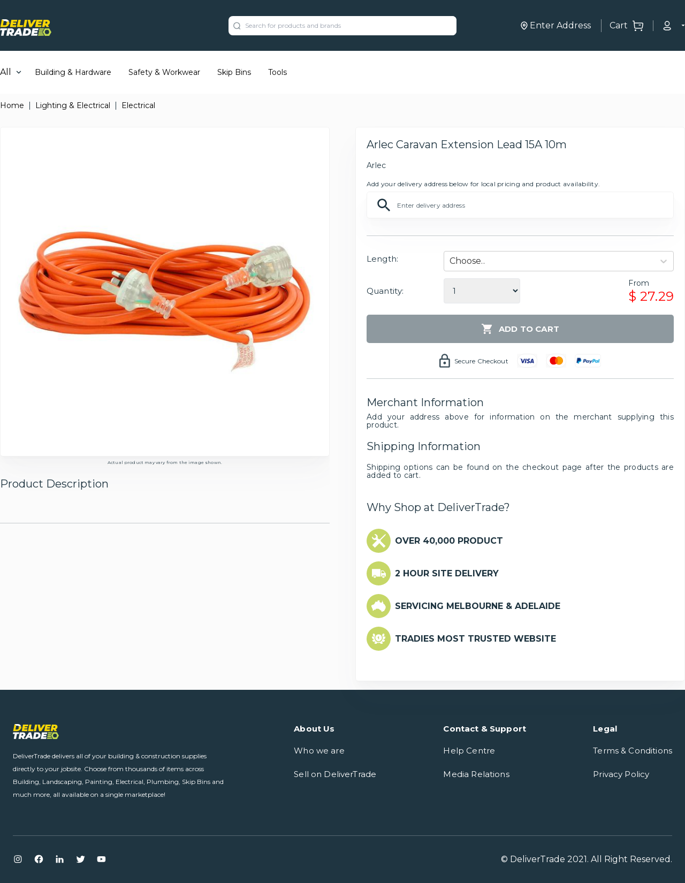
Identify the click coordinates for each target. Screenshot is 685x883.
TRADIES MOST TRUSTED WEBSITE (475, 639)
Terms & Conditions (632, 750)
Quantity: (385, 291)
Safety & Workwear (164, 72)
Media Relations (476, 774)
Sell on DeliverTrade (335, 774)
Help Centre (469, 750)
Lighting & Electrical (72, 105)
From (638, 283)
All (5, 72)
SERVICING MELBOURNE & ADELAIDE (477, 606)
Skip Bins (234, 72)
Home (12, 105)
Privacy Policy (621, 774)
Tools (277, 72)
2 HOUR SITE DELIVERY (447, 573)
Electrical (138, 105)
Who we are (319, 750)
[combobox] (451, 261)
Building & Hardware (73, 72)
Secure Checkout (481, 361)
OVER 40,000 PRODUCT (449, 541)
